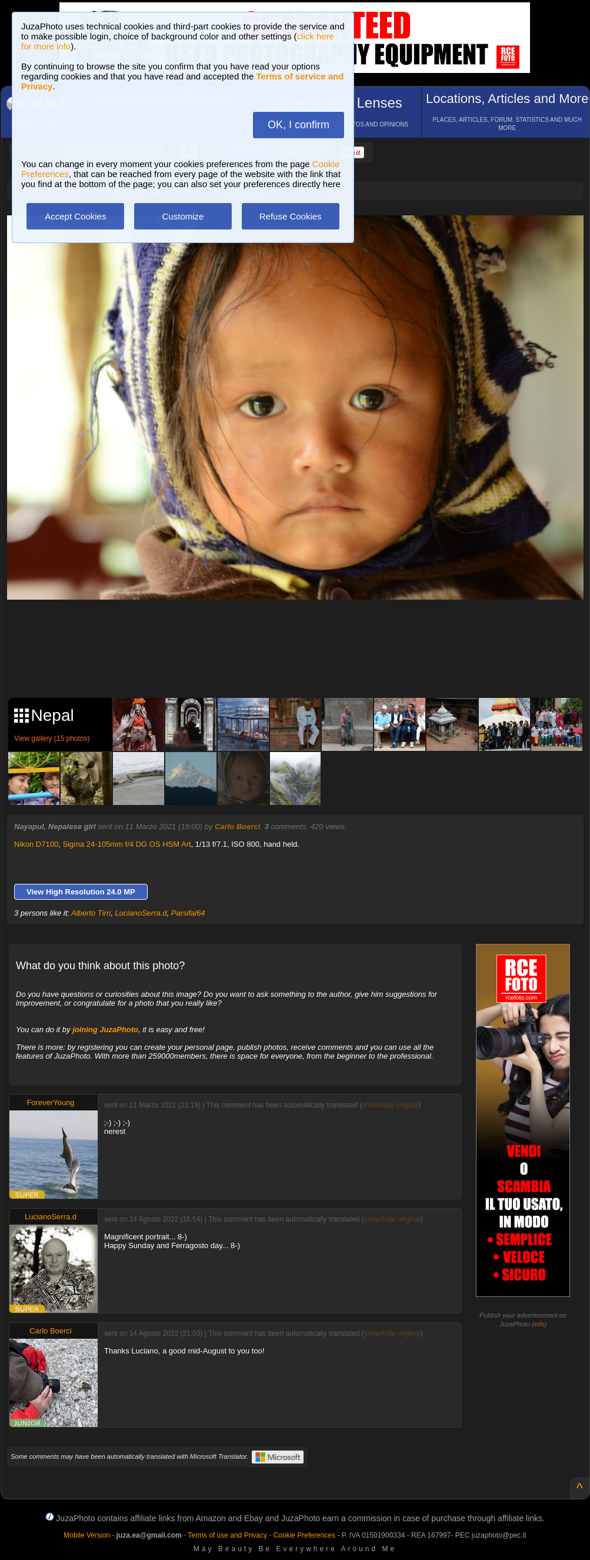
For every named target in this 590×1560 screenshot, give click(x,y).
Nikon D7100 (36, 844)
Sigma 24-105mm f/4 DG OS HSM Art (126, 844)
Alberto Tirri (91, 913)
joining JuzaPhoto (105, 1029)
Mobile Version (87, 1535)
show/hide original (390, 1105)
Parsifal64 (188, 913)
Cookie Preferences (304, 1535)
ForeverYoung (50, 1102)
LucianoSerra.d (140, 913)
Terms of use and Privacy (227, 1535)
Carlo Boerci (237, 826)
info (539, 1324)
